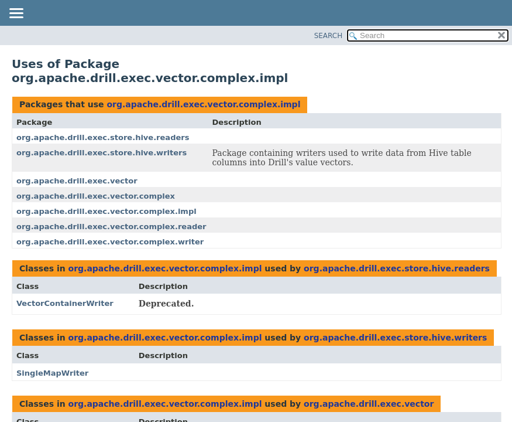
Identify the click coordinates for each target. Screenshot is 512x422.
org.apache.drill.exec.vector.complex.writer (110, 241)
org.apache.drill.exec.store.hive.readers (102, 137)
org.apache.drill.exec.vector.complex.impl (203, 104)
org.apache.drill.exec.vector (77, 180)
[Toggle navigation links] (16, 14)
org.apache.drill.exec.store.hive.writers (101, 152)
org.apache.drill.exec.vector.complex (95, 196)
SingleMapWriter (52, 373)
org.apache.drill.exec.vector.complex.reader (111, 226)
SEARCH (328, 36)
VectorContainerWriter (65, 303)
